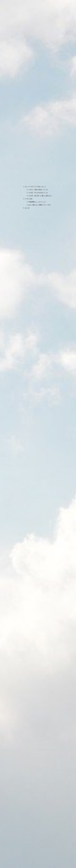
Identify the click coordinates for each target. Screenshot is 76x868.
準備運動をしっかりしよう (37, 183)
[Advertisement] (38, 404)
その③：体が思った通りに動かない (40, 177)
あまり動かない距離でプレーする (39, 186)
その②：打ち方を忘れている (38, 174)
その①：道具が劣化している (38, 170)
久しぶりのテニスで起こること (35, 167)
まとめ (26, 190)
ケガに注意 (28, 180)
